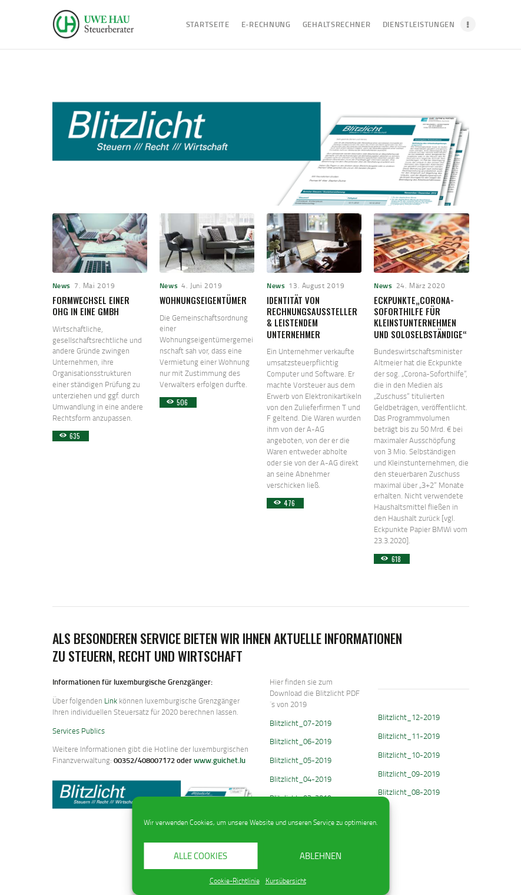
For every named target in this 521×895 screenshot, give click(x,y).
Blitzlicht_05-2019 (300, 760)
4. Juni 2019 (201, 285)
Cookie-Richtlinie (235, 881)
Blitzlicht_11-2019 (409, 736)
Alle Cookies (200, 856)
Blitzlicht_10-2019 (409, 754)
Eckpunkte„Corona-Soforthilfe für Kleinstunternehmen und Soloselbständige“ (420, 317)
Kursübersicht (286, 881)
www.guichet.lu (219, 760)
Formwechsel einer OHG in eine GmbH (91, 306)
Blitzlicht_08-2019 (409, 792)
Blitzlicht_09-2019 (409, 773)
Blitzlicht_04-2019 (300, 779)
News (61, 285)
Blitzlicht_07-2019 (300, 723)
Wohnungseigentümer (203, 300)
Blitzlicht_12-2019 (409, 717)
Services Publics (78, 730)
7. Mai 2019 (94, 285)
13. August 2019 (316, 285)
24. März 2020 (421, 285)
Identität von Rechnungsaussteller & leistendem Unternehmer (312, 317)
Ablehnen (320, 856)
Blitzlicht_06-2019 (300, 741)
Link (110, 700)
